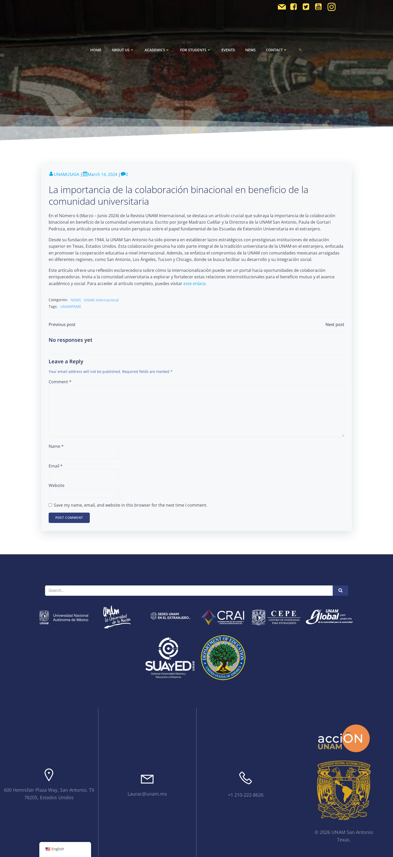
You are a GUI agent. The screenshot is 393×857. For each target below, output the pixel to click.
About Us (123, 48)
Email (56, 465)
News (250, 48)
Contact (276, 48)
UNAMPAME (71, 305)
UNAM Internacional (101, 299)
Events (228, 48)
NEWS (76, 299)
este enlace (195, 283)
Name (56, 446)
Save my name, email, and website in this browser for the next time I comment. (130, 504)
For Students (195, 48)
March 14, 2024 (100, 174)
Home (95, 48)
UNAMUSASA (64, 174)
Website (57, 485)
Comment (60, 381)
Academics (157, 48)
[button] (300, 48)
